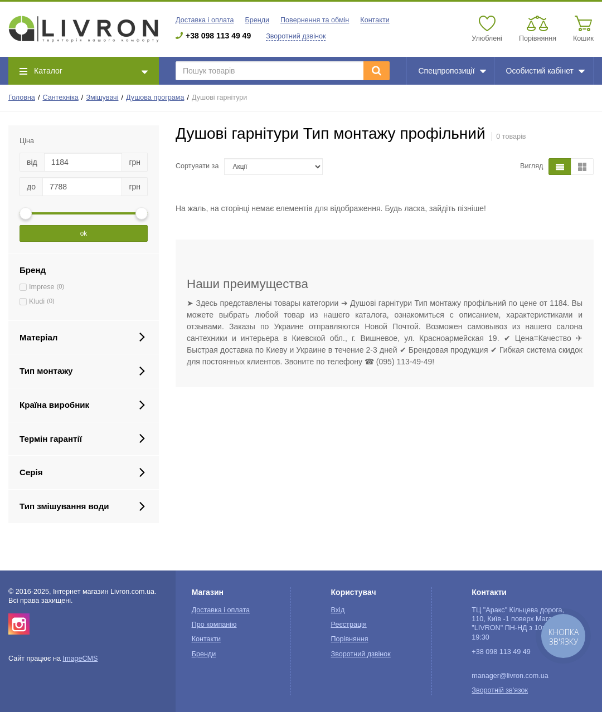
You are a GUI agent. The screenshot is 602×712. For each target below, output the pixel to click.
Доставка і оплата (205, 20)
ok (84, 233)
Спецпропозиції (452, 70)
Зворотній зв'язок (500, 690)
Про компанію (214, 624)
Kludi (37, 301)
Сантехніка (60, 97)
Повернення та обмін (314, 20)
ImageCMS (80, 658)
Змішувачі (102, 97)
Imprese (42, 287)
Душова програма (155, 97)
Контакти (374, 20)
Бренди (257, 20)
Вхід (338, 610)
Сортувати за (197, 166)
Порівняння (349, 639)
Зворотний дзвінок (296, 36)
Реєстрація (349, 624)
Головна (21, 97)
